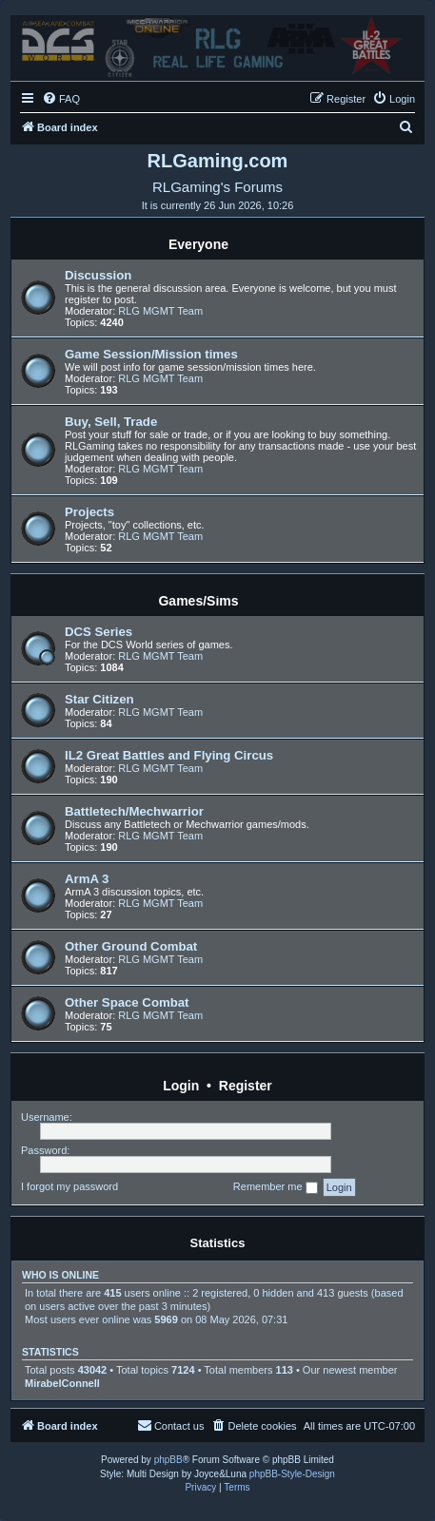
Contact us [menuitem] (171, 1425)
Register (245, 1085)
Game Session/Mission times (151, 354)
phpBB (168, 1459)
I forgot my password (69, 1186)
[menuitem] (61, 98)
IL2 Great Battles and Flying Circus (169, 755)
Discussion (98, 275)
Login (181, 1085)
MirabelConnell (62, 1383)
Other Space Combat (126, 1002)
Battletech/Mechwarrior (134, 811)
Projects (89, 512)
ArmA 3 (87, 879)
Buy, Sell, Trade (111, 421)
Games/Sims (198, 600)
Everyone (198, 244)
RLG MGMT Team (160, 311)
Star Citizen (99, 699)
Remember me (275, 1187)
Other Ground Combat (131, 946)
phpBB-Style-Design (292, 1474)
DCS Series (98, 632)
